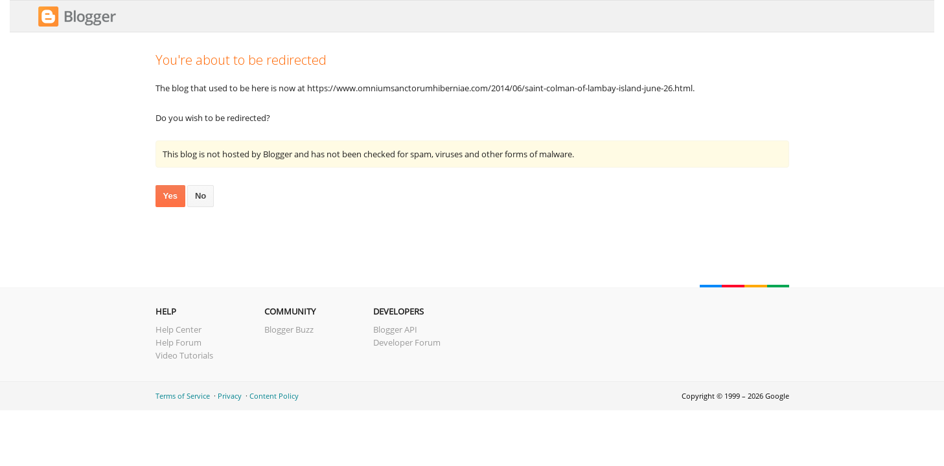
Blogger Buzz (289, 329)
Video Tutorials (184, 355)
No (200, 196)
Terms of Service (182, 396)
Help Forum (178, 342)
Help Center (178, 329)
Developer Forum (407, 342)
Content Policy (274, 396)
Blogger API (395, 329)
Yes (170, 196)
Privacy (230, 396)
